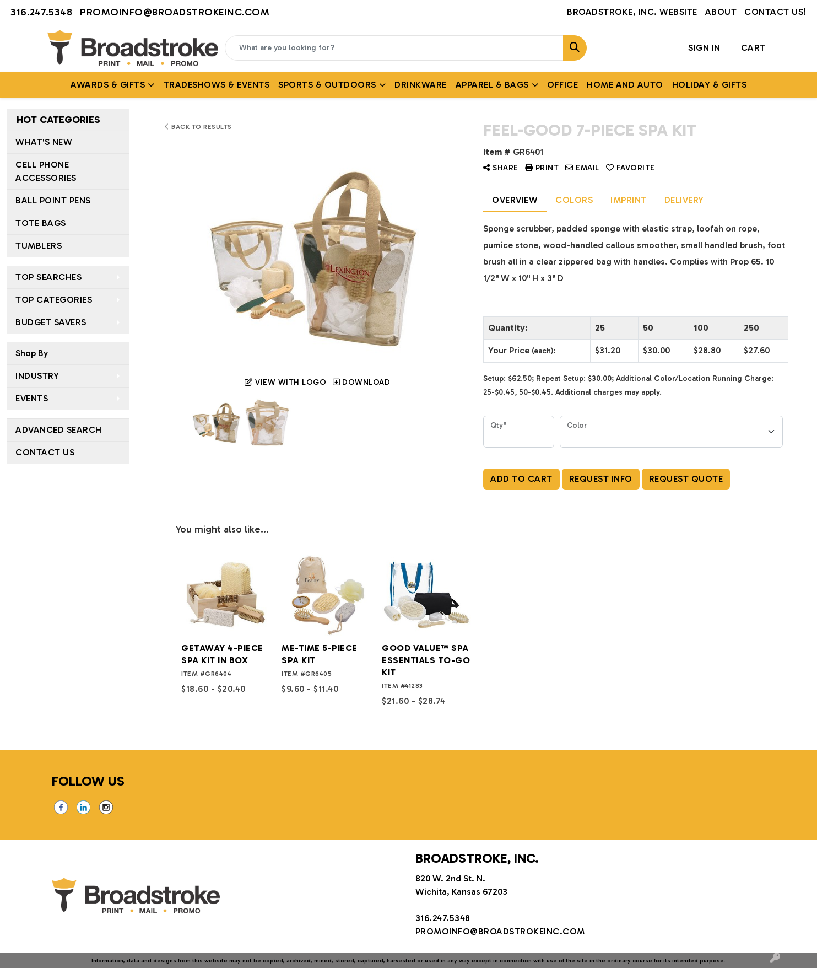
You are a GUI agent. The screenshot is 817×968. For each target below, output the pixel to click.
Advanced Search (58, 429)
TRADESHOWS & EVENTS (217, 84)
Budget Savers (50, 322)
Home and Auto (625, 84)
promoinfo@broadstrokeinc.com (174, 12)
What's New (43, 142)
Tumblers (38, 245)
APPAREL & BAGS (492, 84)
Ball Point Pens (53, 200)
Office (562, 84)
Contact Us (44, 452)
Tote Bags (40, 223)
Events (31, 398)
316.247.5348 (41, 12)
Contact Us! (775, 12)
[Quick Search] (394, 48)
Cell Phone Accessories (46, 171)
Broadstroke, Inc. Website (632, 12)
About (721, 12)
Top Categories (53, 299)
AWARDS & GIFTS (108, 84)
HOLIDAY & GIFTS (709, 84)
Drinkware (420, 84)
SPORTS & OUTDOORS (327, 84)
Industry (37, 375)
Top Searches (48, 277)
